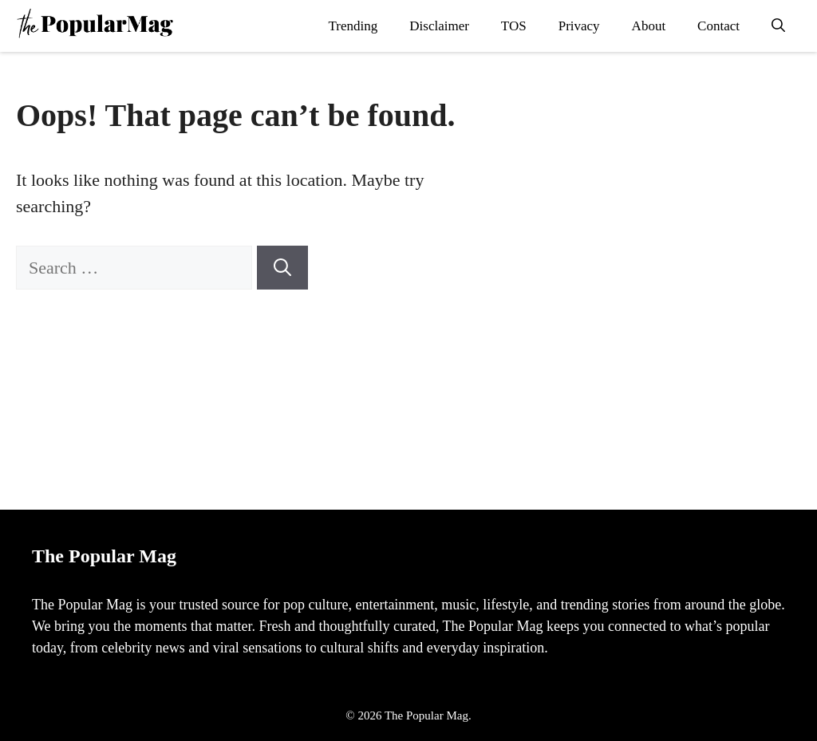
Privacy (579, 26)
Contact (718, 26)
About (649, 26)
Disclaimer (439, 26)
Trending (353, 26)
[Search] (282, 268)
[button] (778, 26)
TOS (514, 26)
